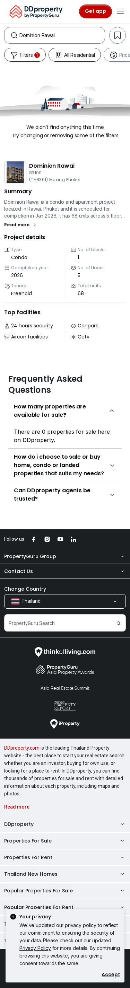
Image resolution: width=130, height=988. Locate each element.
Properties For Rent (65, 857)
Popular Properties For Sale (65, 890)
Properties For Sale (65, 841)
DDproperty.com (22, 748)
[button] (21, 225)
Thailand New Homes (65, 874)
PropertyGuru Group (65, 556)
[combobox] (62, 35)
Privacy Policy (35, 948)
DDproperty (65, 824)
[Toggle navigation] (120, 11)
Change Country (25, 588)
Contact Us (65, 571)
